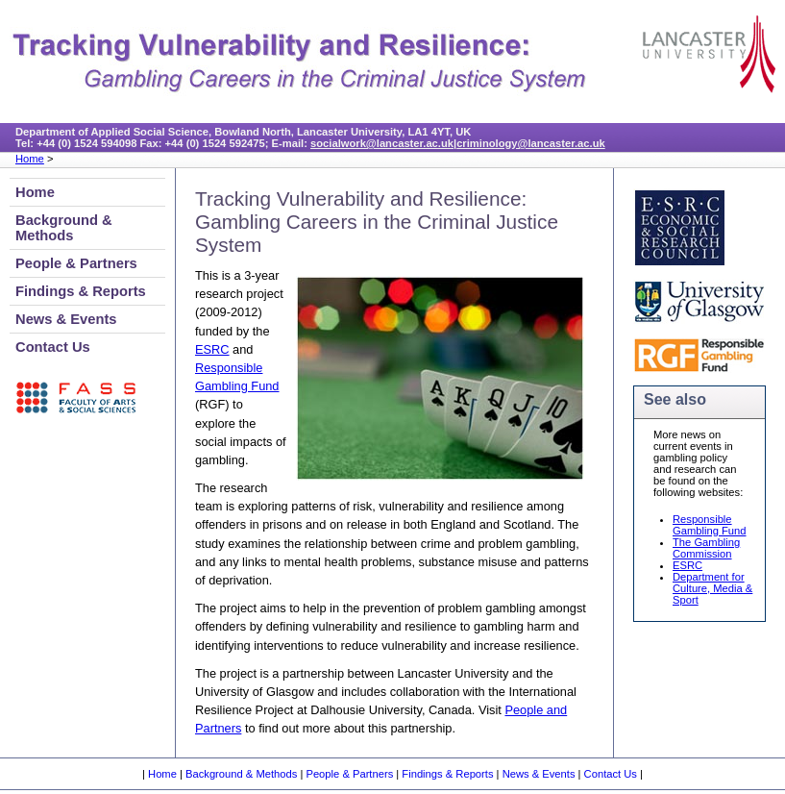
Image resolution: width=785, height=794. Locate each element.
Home (29, 158)
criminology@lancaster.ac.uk (530, 143)
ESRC (212, 349)
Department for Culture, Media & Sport (712, 588)
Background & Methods (63, 227)
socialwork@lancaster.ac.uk (382, 143)
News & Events (66, 319)
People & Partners (76, 263)
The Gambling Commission (706, 547)
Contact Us (52, 347)
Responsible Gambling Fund (710, 524)
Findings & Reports (80, 291)
